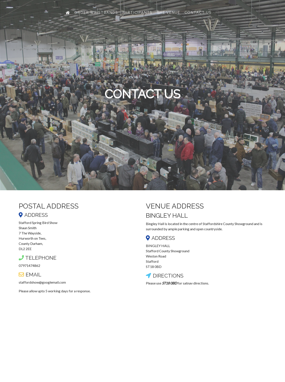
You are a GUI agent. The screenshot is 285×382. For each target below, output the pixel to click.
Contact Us (198, 18)
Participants (137, 18)
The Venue (168, 18)
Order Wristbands (96, 18)
